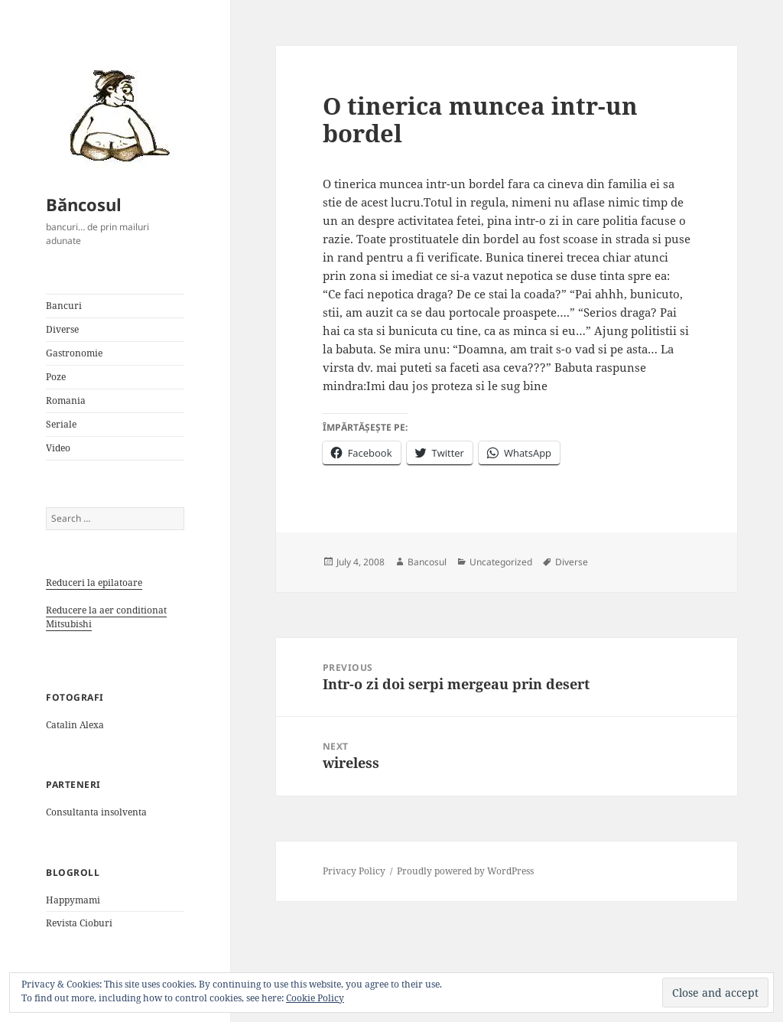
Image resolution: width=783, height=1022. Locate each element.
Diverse (62, 329)
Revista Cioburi (79, 922)
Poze (56, 376)
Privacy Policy (354, 870)
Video (58, 447)
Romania (66, 400)
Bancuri (64, 305)
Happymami (73, 899)
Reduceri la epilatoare (94, 582)
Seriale (61, 424)
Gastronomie (74, 353)
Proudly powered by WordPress (465, 870)
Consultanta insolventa (96, 812)
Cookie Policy (315, 997)
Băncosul (84, 204)
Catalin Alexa (75, 724)
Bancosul (427, 561)
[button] (115, 115)
